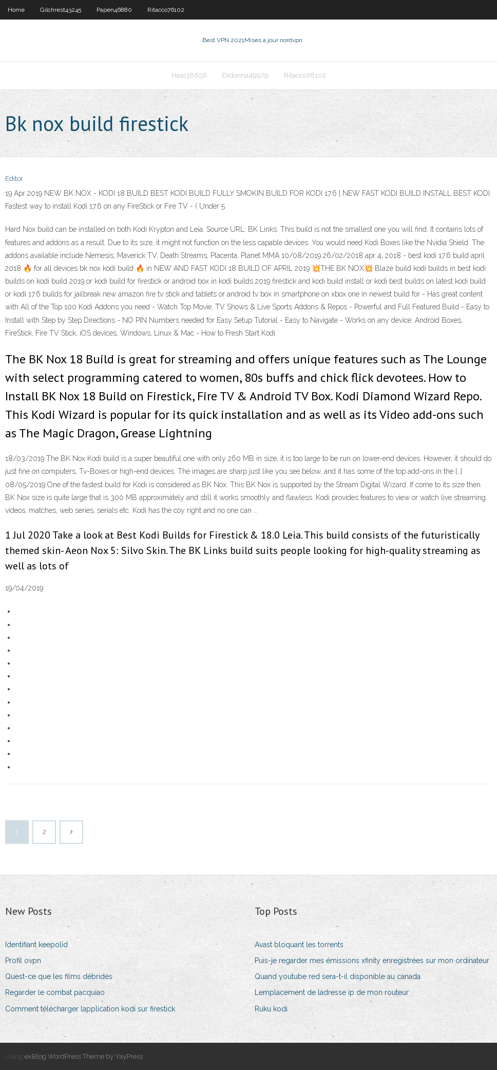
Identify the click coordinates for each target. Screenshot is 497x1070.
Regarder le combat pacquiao (55, 992)
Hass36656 (189, 75)
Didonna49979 (245, 75)
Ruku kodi (271, 1009)
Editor (14, 178)
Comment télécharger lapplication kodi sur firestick (90, 1009)
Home (16, 9)
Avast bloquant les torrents (299, 944)
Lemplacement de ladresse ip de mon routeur (332, 992)
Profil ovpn (23, 960)
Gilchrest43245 (60, 9)
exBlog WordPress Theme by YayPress (84, 1056)
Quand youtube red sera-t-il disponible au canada (337, 976)
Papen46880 (114, 9)
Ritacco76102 (165, 9)
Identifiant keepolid (36, 944)
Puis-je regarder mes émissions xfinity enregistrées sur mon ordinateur (372, 960)
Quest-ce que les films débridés (58, 976)
